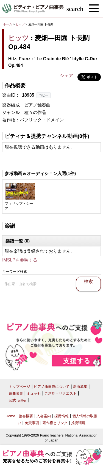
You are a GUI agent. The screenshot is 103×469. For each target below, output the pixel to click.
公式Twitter (17, 400)
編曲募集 (16, 393)
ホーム (7, 24)
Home (10, 416)
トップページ (19, 387)
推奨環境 (78, 423)
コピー (43, 95)
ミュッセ (34, 393)
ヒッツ (20, 24)
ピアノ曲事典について (51, 387)
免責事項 (32, 423)
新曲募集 (80, 387)
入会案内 (44, 416)
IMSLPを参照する (19, 260)
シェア (66, 75)
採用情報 (61, 416)
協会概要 (26, 416)
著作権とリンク (55, 423)
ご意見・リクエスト (60, 393)
